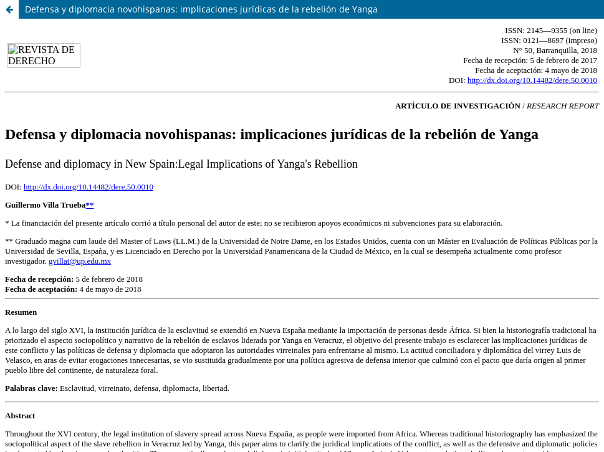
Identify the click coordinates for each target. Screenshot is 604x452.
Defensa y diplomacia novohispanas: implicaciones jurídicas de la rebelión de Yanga (201, 9)
